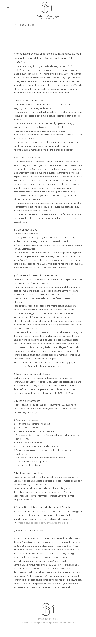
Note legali (44, 622)
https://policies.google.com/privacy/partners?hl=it (43, 523)
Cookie (54, 622)
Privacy (34, 622)
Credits (25, 622)
